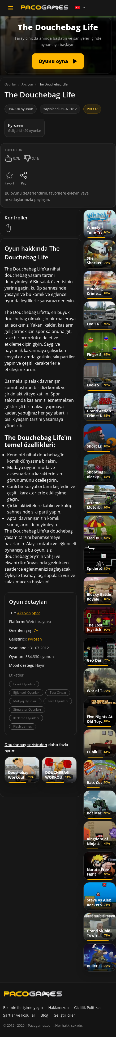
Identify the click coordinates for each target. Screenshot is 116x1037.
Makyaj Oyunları (25, 701)
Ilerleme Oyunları (26, 718)
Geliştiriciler (64, 1015)
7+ (36, 630)
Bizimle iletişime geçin (23, 1007)
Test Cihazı (58, 692)
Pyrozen (35, 639)
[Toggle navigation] (10, 8)
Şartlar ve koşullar (19, 1015)
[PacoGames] (33, 994)
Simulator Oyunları (27, 709)
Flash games (22, 726)
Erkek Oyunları (24, 684)
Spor (36, 612)
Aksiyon (24, 612)
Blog (44, 1015)
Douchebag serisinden (26, 744)
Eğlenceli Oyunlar (26, 692)
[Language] (80, 7)
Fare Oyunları (58, 701)
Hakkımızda (58, 1007)
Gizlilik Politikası (88, 1007)
